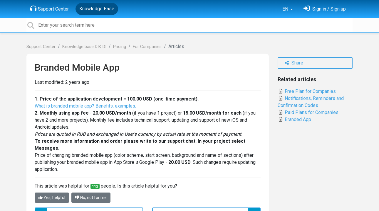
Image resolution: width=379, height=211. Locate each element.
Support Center (49, 8)
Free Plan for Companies (307, 91)
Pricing (119, 46)
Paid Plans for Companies (308, 112)
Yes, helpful (51, 197)
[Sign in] (324, 9)
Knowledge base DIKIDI (84, 46)
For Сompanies (147, 46)
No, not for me (91, 197)
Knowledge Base (96, 8)
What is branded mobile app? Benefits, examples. (85, 106)
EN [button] (285, 9)
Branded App (294, 119)
